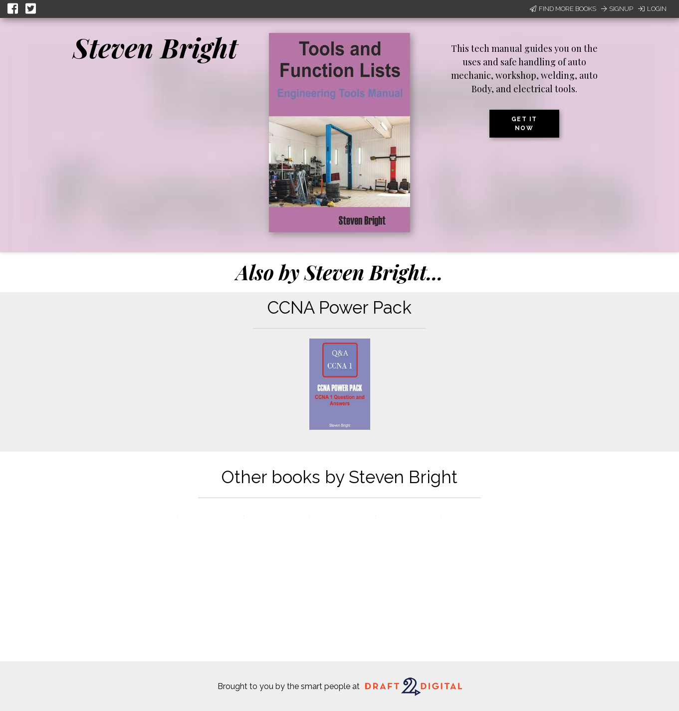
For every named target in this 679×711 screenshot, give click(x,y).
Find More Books (563, 8)
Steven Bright (155, 47)
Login (652, 8)
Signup (617, 8)
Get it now (524, 124)
